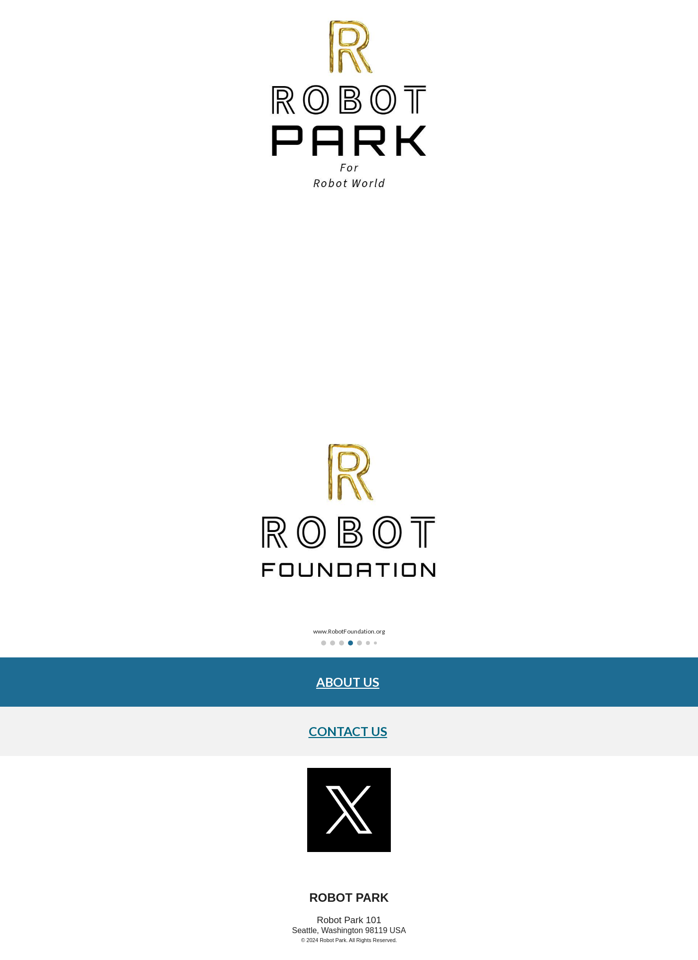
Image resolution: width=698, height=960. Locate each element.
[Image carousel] (349, 538)
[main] (349, 682)
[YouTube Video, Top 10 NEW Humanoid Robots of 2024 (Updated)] (349, 312)
